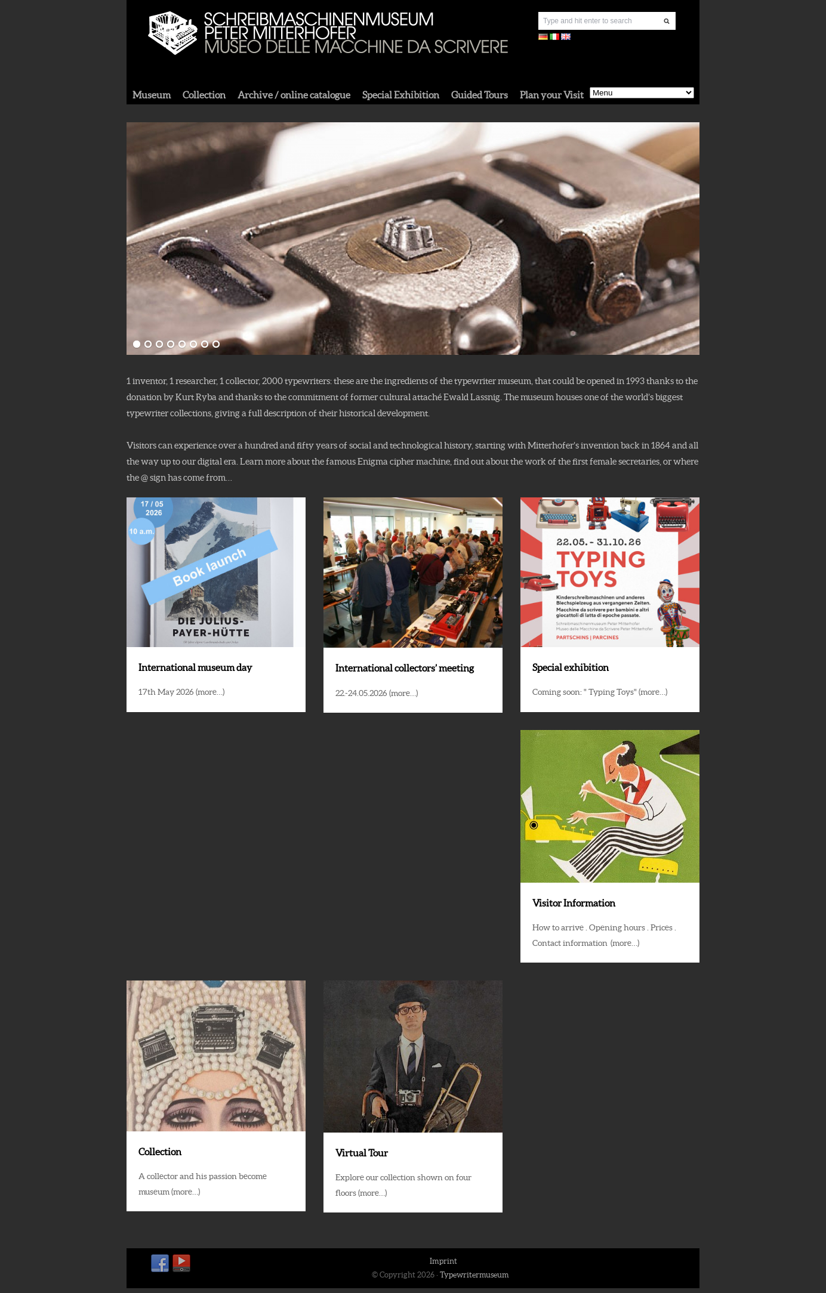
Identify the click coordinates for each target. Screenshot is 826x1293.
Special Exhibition (400, 94)
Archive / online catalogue (294, 94)
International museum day (195, 667)
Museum (151, 94)
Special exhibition (570, 667)
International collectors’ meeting (404, 668)
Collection (204, 94)
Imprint (443, 1261)
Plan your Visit (552, 94)
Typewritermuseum (474, 1274)
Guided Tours (479, 94)
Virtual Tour (361, 1152)
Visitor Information (573, 903)
